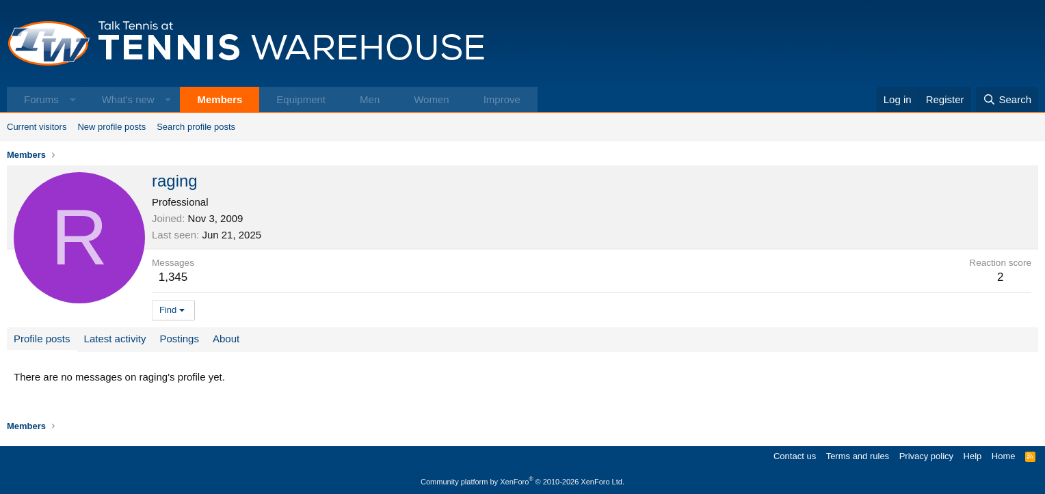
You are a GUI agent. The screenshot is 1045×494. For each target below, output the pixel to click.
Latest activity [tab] (115, 338)
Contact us (794, 456)
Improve (502, 99)
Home (1004, 456)
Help (973, 456)
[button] (73, 99)
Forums (41, 99)
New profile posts (111, 127)
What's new (128, 99)
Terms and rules (857, 456)
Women (431, 99)
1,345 (173, 277)
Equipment (301, 99)
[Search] (1007, 99)
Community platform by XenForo (522, 482)
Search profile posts (196, 127)
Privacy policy (926, 456)
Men (370, 99)
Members (219, 99)
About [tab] (226, 338)
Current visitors (36, 127)
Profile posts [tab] (42, 338)
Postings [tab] (179, 338)
